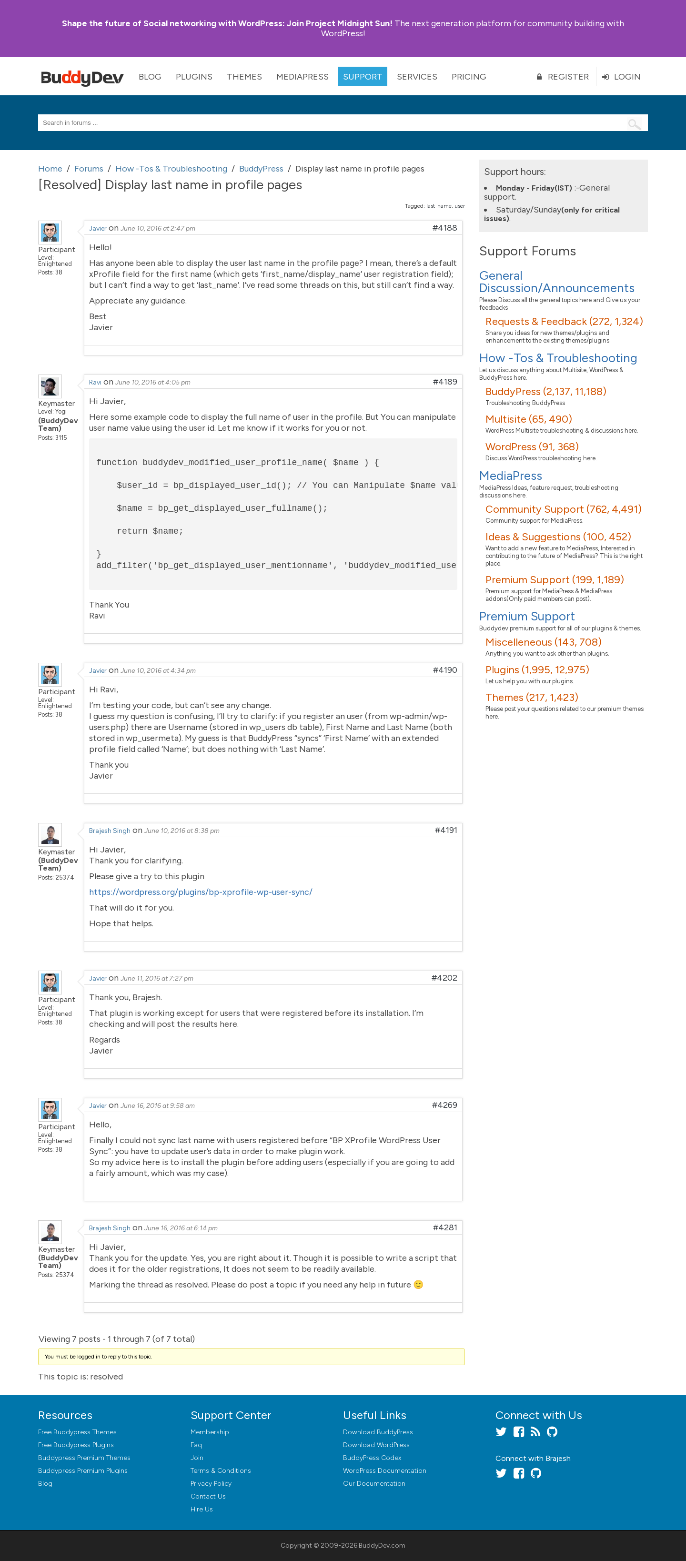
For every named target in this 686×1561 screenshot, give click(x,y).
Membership (210, 1432)
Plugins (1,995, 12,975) (537, 669)
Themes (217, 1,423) (531, 697)
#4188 (445, 227)
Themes (244, 76)
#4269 (444, 1105)
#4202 (444, 977)
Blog (150, 76)
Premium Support (527, 616)
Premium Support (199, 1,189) (554, 579)
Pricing (469, 76)
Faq (196, 1445)
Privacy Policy (211, 1484)
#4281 (445, 1227)
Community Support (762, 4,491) (563, 509)
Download (378, 1432)
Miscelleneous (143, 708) (543, 642)
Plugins (194, 76)
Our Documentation (374, 1484)
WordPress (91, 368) (532, 446)
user (459, 206)
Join (197, 1458)
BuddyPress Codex (372, 1458)
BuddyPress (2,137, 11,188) (545, 391)
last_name (439, 206)
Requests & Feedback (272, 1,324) (564, 321)
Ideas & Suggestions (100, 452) (558, 536)
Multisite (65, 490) (528, 419)
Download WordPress (376, 1445)
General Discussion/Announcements (557, 281)
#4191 (446, 830)
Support (363, 76)
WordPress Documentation (384, 1471)
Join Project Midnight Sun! (227, 23)
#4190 (445, 670)
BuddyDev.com (382, 1545)
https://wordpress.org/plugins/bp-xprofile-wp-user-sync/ (201, 892)
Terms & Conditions (221, 1471)
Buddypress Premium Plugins (83, 1471)
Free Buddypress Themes (77, 1432)
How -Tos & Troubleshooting (558, 357)
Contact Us (208, 1496)
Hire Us (202, 1509)
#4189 (445, 381)
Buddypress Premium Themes (84, 1458)
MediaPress (302, 76)
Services (417, 76)
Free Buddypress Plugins (76, 1445)
